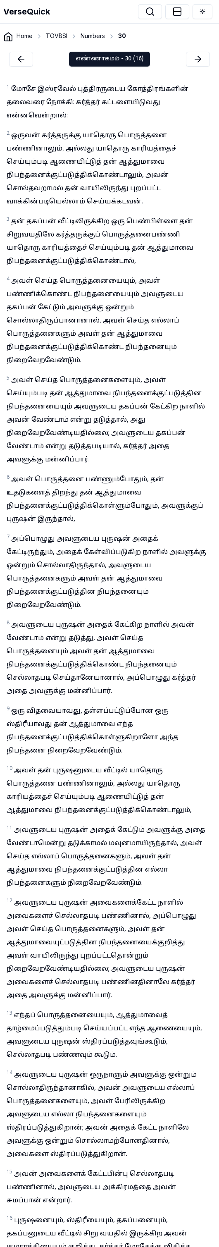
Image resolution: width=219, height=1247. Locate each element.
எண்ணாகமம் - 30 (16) (109, 58)
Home (25, 35)
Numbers (93, 35)
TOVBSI (56, 35)
